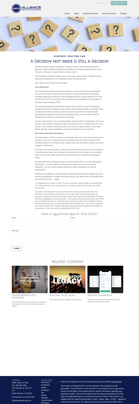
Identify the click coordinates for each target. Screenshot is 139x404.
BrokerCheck (116, 382)
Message (15, 231)
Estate (43, 388)
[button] (67, 13)
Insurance (45, 390)
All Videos (45, 403)
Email (72, 218)
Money (44, 395)
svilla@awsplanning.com (21, 401)
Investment (45, 385)
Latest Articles (46, 400)
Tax (42, 393)
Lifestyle (44, 398)
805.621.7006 (102, 3)
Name (14, 218)
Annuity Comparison (99, 295)
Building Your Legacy (63, 295)
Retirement (45, 382)
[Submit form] (17, 248)
